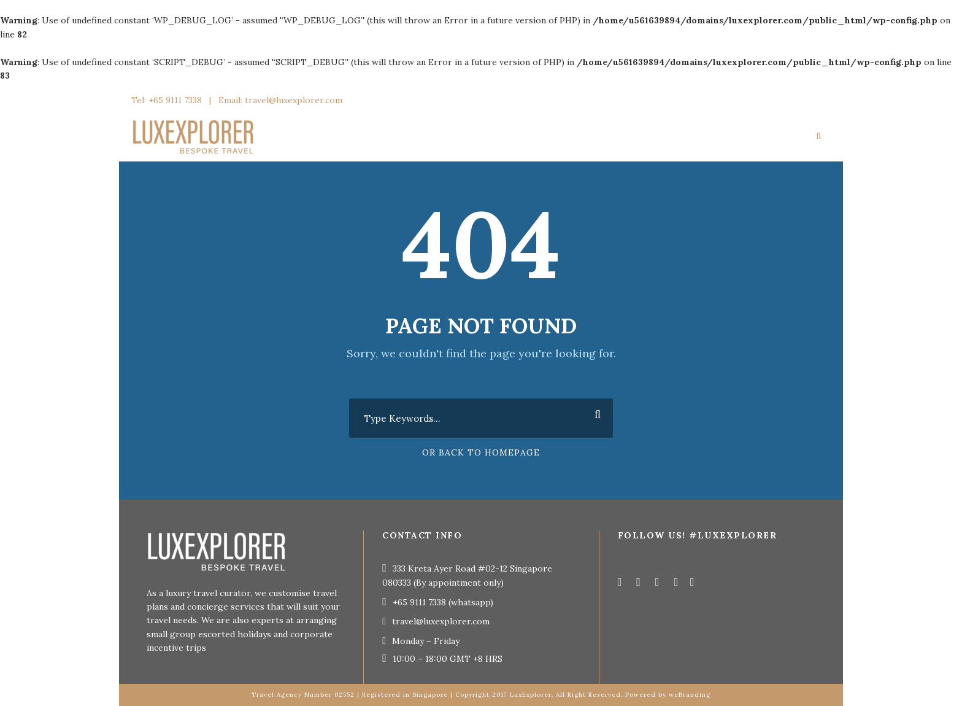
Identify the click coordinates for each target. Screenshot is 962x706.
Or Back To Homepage (481, 452)
